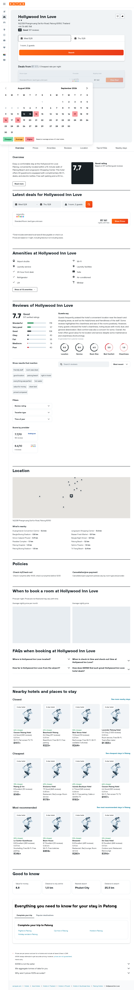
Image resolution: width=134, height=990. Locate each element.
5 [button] (44, 68)
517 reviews (34, 30)
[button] (4, 4)
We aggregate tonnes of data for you (72, 968)
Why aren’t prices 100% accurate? (72, 973)
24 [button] (32, 86)
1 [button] (62, 62)
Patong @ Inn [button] (19, 786)
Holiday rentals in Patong (28, 934)
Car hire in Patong (61, 931)
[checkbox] (25, 436)
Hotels (26, 986)
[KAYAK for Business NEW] (4, 40)
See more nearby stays (120, 699)
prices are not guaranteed (63, 956)
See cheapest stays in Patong (118, 753)
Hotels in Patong (96, 931)
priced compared (20, 392)
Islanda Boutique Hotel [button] (81, 786)
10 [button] (32, 74)
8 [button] (62, 68)
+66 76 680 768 (25, 26)
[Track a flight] (4, 34)
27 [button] (51, 86)
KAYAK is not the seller (72, 963)
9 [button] (26, 74)
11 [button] (38, 74)
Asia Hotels (36, 986)
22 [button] (63, 80)
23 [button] (26, 86)
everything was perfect (23, 381)
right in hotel (46, 375)
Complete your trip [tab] (24, 915)
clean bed (33, 386)
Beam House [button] (48, 840)
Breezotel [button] (76, 840)
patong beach (32, 375)
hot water (38, 381)
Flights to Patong (24, 931)
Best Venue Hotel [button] (79, 732)
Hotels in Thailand (49, 986)
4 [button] (38, 68)
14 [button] (57, 74)
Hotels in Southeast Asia (81, 986)
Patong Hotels (98, 986)
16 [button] (26, 80)
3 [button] (32, 68)
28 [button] (57, 86)
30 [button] (26, 92)
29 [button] (63, 86)
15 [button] (63, 74)
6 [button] (50, 68)
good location (19, 375)
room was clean (32, 370)
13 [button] (51, 74)
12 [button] (45, 74)
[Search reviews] (85, 364)
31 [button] (32, 92)
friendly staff (18, 370)
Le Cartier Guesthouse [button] (23, 840)
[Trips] (4, 47)
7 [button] (56, 68)
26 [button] (44, 86)
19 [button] (45, 80)
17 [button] (32, 80)
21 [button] (57, 80)
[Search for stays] (4, 17)
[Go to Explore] (4, 29)
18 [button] (38, 80)
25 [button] (38, 86)
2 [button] (26, 68)
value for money (20, 386)
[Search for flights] (4, 11)
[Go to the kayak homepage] (17, 3)
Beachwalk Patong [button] (50, 732)
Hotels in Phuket (64, 986)
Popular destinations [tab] (44, 915)
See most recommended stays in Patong (113, 807)
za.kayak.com (17, 986)
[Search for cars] (4, 22)
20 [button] (50, 80)
